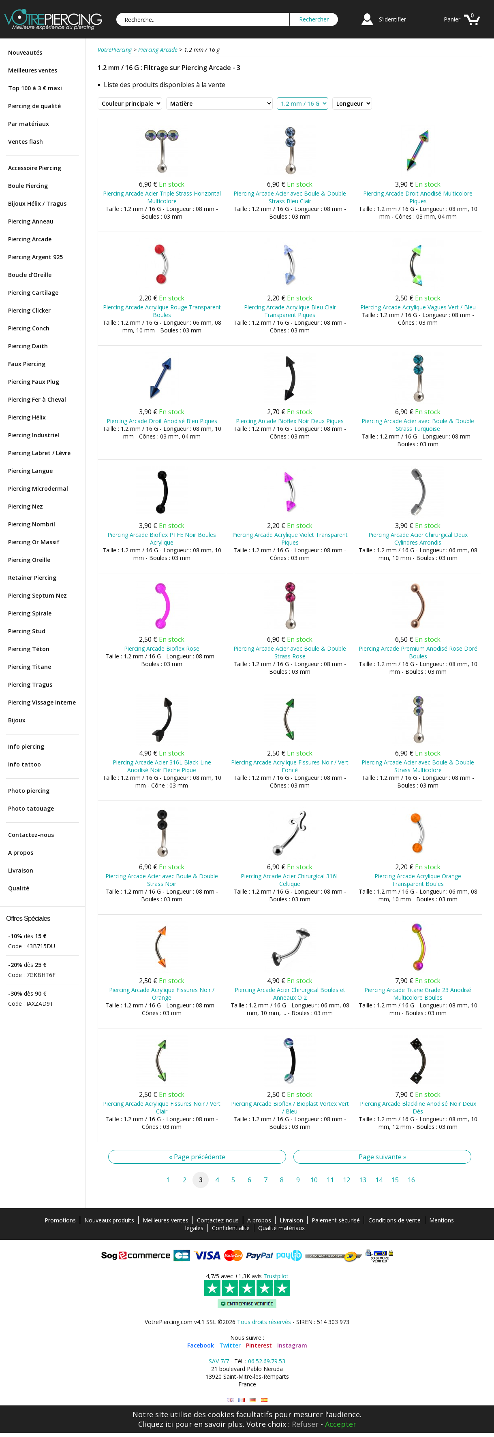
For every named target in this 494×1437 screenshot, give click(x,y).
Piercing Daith (28, 346)
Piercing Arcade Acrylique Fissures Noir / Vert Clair (161, 1107)
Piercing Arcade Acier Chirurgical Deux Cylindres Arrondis (418, 538)
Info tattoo (24, 764)
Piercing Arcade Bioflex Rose (161, 648)
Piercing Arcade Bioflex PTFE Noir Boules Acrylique (161, 538)
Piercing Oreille (29, 560)
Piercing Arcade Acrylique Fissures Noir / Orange (161, 993)
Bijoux (17, 720)
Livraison (20, 870)
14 (379, 1179)
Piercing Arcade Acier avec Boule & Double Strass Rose (289, 652)
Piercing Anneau (30, 221)
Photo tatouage (31, 808)
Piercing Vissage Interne (42, 702)
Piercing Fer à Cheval (37, 399)
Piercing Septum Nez (37, 595)
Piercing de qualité (34, 106)
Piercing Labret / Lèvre (39, 453)
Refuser (305, 1424)
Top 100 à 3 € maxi (35, 88)
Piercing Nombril (31, 524)
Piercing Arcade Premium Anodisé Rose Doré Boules (418, 652)
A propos (20, 852)
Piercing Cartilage (33, 292)
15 (395, 1179)
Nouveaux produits (109, 1220)
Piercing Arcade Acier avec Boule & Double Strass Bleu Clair (289, 197)
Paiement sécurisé (336, 1220)
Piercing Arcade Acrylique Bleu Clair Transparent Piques (290, 311)
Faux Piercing (26, 364)
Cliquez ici (155, 1424)
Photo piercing (28, 790)
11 (330, 1179)
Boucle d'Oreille (29, 275)
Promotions (60, 1220)
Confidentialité (231, 1228)
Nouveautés (25, 52)
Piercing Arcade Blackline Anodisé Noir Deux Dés (418, 1107)
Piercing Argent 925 (35, 257)
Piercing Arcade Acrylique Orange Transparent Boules (417, 880)
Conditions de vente (394, 1220)
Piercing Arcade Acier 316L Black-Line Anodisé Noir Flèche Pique (162, 766)
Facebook (200, 1345)
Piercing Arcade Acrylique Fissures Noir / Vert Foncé (290, 766)
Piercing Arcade (29, 239)
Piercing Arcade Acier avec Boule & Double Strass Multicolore (417, 766)
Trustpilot (276, 1276)
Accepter (340, 1424)
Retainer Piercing (32, 577)
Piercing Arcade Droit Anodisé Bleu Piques (162, 421)
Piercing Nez (25, 506)
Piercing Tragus (30, 684)
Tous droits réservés (264, 1322)
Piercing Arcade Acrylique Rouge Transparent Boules (162, 311)
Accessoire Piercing (34, 168)
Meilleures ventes (32, 70)
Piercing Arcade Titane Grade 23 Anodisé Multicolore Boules (417, 993)
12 (346, 1179)
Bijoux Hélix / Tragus (37, 203)
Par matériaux (28, 124)
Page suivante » (382, 1156)
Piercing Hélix (27, 417)
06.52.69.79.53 (266, 1361)
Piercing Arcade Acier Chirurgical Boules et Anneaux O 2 (290, 993)
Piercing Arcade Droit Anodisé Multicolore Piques (418, 197)
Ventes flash (25, 141)
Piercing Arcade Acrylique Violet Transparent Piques (290, 538)
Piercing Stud (26, 631)
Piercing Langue (30, 471)
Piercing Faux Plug (33, 381)
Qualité (18, 888)
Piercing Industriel (33, 435)
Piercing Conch (28, 328)
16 (411, 1179)
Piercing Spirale (29, 613)
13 (362, 1179)
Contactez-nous (31, 835)
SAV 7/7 (219, 1361)
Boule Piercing (28, 185)
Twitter (230, 1345)
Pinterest (259, 1345)
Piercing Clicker (29, 310)
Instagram (292, 1345)
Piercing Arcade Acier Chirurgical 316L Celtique (290, 880)
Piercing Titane (29, 667)
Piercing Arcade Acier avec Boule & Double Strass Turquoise (417, 424)
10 (314, 1179)
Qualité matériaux (281, 1228)
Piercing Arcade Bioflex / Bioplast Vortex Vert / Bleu (290, 1107)
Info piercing (26, 746)
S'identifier (392, 19)
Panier (452, 19)
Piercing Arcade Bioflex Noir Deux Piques (290, 421)
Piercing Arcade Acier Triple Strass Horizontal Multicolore (162, 197)
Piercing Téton (28, 649)
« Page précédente (197, 1156)
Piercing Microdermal (38, 488)
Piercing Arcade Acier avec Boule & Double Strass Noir (161, 880)
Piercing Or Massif (34, 542)
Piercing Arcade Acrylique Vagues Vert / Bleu (418, 307)
